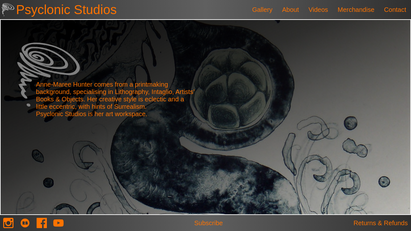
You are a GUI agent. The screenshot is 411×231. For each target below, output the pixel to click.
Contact (395, 9)
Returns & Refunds (381, 223)
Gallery (262, 9)
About (290, 9)
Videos (318, 9)
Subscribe (208, 223)
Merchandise (356, 9)
